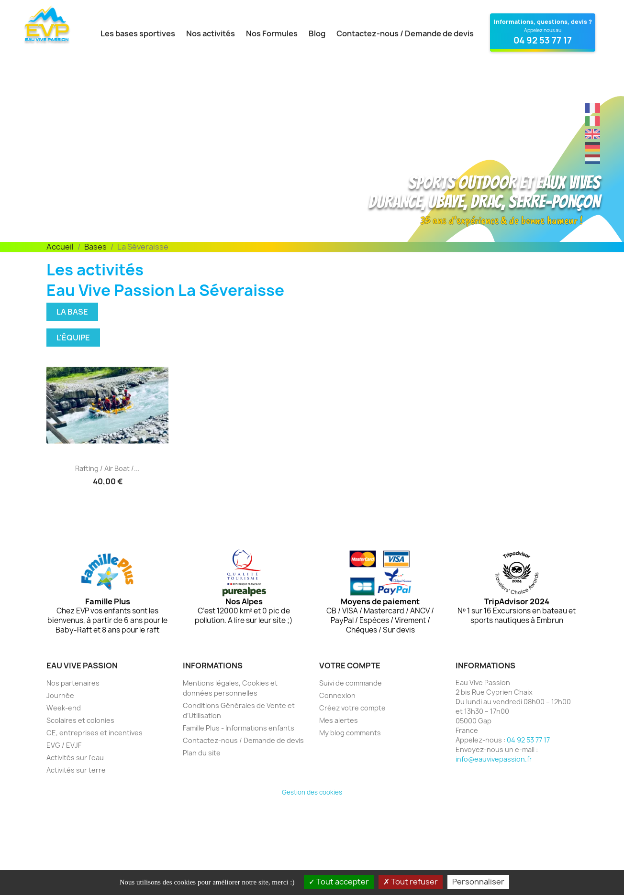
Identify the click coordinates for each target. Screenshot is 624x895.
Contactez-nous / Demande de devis (405, 33)
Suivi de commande (350, 683)
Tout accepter (339, 881)
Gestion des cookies (312, 792)
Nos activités (210, 33)
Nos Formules (272, 33)
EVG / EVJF (63, 745)
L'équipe (73, 337)
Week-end (63, 707)
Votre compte (349, 665)
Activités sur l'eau (75, 757)
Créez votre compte (352, 707)
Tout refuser (410, 881)
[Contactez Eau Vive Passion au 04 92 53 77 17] (542, 32)
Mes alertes (338, 720)
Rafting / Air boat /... (107, 468)
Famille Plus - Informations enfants (238, 727)
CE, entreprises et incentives (94, 732)
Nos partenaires (73, 683)
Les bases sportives (137, 33)
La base (72, 311)
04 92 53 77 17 (528, 739)
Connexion (337, 695)
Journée (60, 695)
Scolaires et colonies (80, 720)
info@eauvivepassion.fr (494, 759)
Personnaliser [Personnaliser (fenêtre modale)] (478, 881)
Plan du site (202, 752)
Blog (317, 33)
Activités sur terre (76, 770)
